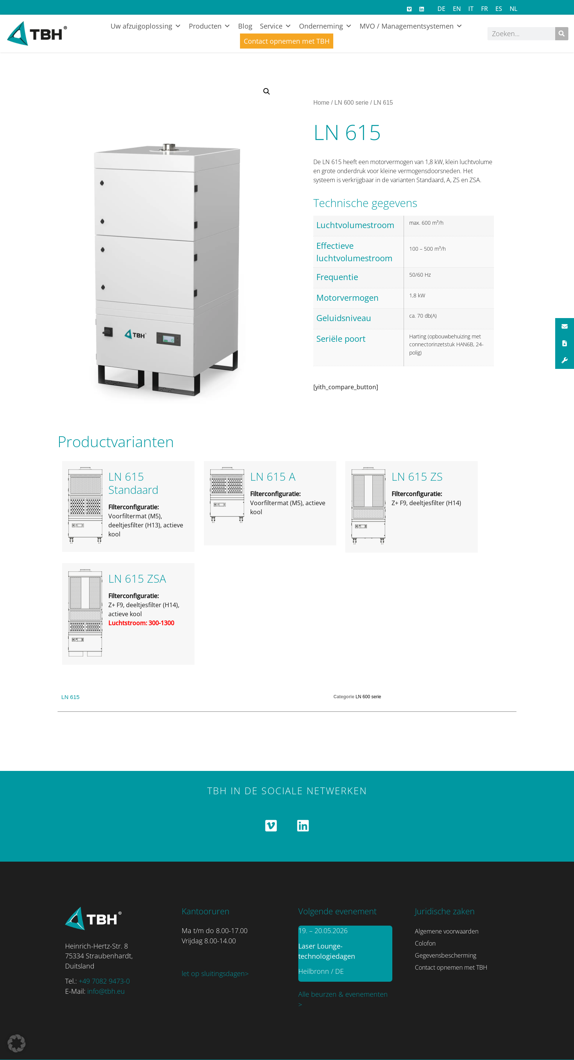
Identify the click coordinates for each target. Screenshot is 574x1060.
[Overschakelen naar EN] (457, 8)
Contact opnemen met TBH (287, 41)
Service (276, 26)
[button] (266, 91)
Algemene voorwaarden (446, 931)
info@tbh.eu (106, 991)
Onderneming (325, 26)
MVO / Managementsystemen (411, 26)
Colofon (425, 943)
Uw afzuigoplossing (146, 26)
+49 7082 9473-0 (104, 980)
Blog (245, 25)
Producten (210, 26)
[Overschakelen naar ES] (499, 8)
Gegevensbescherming (445, 955)
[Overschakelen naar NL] (513, 8)
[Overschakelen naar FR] (484, 8)
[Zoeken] (561, 33)
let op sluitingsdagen (213, 973)
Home (321, 102)
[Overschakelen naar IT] (471, 8)
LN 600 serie (351, 102)
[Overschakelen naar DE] (441, 8)
